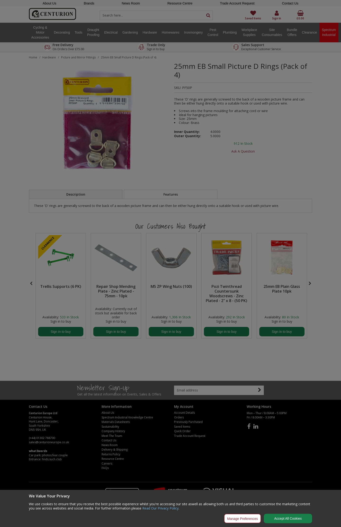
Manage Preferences (242, 519)
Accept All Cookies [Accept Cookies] (288, 518)
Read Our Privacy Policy (160, 508)
